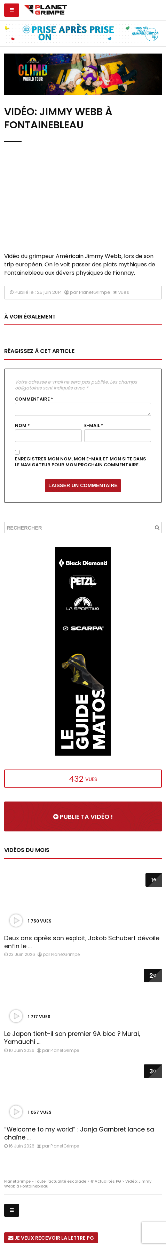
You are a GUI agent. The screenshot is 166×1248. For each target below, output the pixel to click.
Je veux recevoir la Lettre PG (51, 1237)
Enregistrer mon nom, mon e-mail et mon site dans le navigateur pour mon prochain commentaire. (80, 462)
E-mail (93, 425)
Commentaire (34, 399)
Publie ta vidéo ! (83, 817)
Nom (22, 425)
